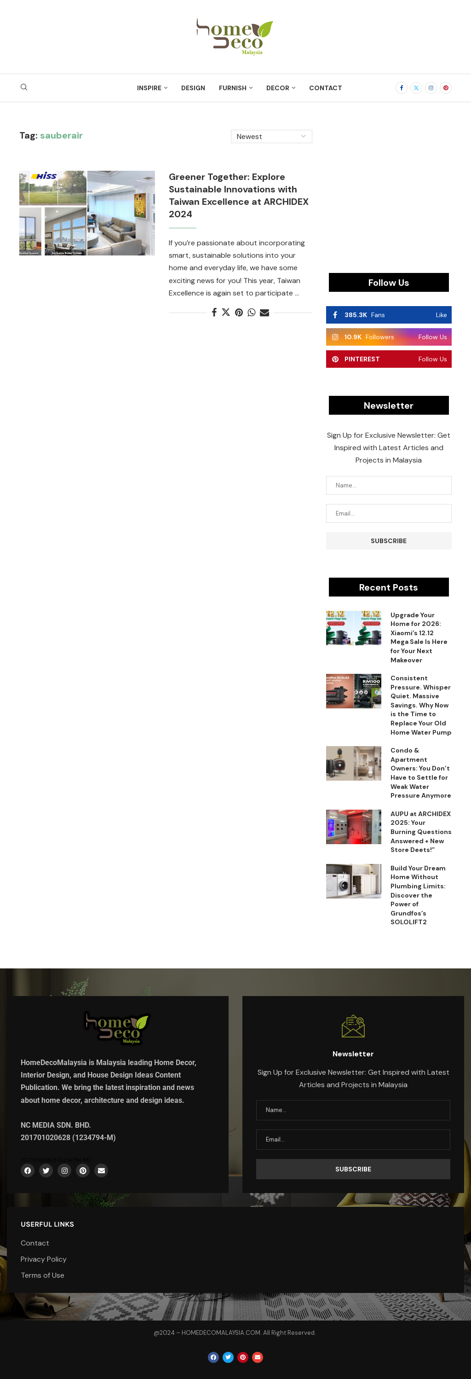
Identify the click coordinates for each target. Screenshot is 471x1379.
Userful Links (47, 1224)
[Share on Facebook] (214, 313)
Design (193, 88)
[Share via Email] (264, 313)
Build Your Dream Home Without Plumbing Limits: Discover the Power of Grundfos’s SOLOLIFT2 (418, 895)
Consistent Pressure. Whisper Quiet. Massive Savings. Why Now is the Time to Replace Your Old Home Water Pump (421, 705)
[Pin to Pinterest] (239, 313)
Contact (325, 88)
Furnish (233, 88)
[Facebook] (402, 88)
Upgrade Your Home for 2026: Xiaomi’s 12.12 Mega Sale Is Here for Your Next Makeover (419, 637)
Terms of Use (42, 1275)
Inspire (149, 88)
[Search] (24, 88)
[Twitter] (416, 88)
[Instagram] (431, 88)
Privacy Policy (44, 1259)
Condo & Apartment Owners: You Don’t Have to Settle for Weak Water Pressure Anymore (421, 773)
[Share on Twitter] (225, 313)
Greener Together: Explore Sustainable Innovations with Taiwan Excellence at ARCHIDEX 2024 (239, 195)
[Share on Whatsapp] (251, 313)
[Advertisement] (389, 187)
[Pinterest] (446, 88)
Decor (277, 88)
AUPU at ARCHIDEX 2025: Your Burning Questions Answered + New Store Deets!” (421, 832)
